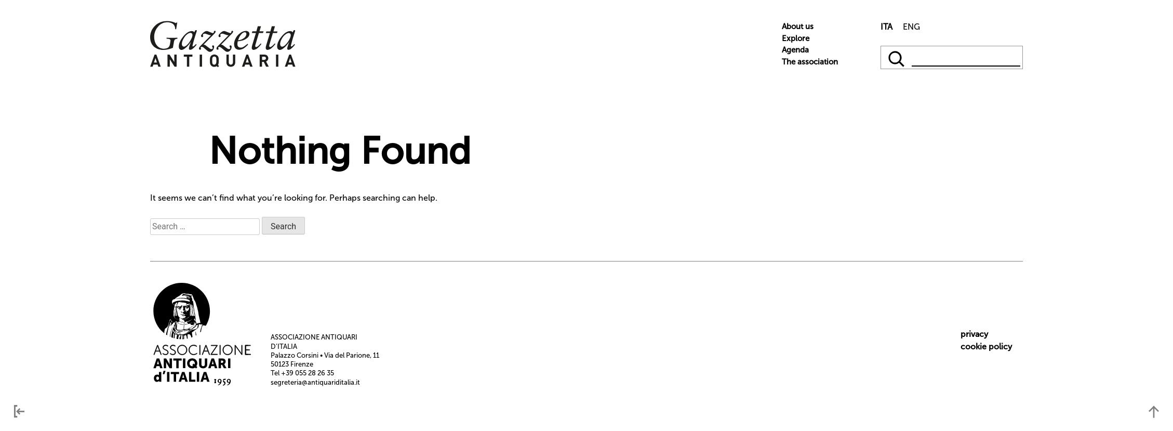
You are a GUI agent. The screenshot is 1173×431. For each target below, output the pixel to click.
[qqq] (897, 57)
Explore (795, 38)
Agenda (795, 50)
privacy (974, 334)
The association (810, 62)
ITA (886, 27)
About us (798, 26)
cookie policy (986, 346)
